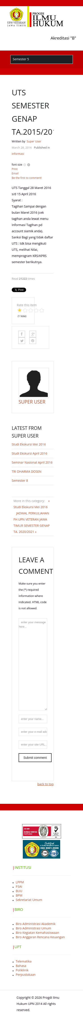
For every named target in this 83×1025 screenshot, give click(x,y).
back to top (45, 784)
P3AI (19, 886)
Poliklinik (22, 970)
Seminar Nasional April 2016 (32, 462)
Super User (34, 141)
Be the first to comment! (27, 178)
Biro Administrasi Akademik (36, 924)
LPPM (20, 882)
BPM (19, 895)
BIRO (18, 909)
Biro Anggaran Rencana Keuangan (40, 937)
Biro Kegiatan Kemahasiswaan (37, 933)
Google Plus (32, 334)
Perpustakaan (26, 974)
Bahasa (21, 966)
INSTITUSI (22, 867)
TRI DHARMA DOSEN (26, 471)
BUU (19, 891)
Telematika (23, 961)
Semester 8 (20, 480)
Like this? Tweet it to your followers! (21, 340)
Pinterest (32, 340)
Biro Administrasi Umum (33, 928)
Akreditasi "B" (63, 38)
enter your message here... (33, 664)
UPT (17, 946)
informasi (18, 154)
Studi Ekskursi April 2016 (29, 453)
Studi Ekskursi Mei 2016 (29, 444)
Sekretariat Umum (29, 900)
